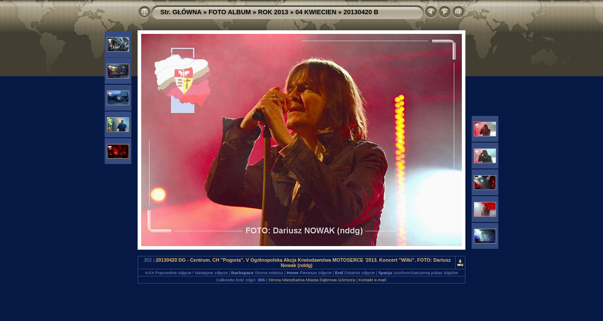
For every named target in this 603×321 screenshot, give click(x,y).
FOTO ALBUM (229, 12)
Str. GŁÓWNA (180, 12)
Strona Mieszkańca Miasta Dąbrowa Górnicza (312, 279)
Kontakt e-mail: (373, 279)
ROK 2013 (273, 12)
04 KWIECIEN (315, 12)
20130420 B (360, 12)
